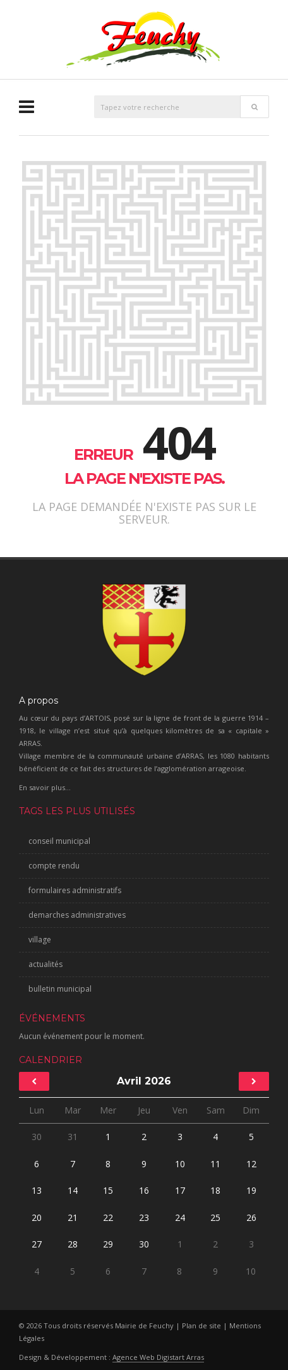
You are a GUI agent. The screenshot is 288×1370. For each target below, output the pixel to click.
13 (37, 1190)
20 (37, 1217)
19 (251, 1190)
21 (73, 1217)
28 (73, 1244)
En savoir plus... (45, 787)
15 (108, 1190)
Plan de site (201, 1325)
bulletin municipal (60, 988)
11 (215, 1164)
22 (108, 1217)
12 (251, 1164)
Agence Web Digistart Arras (158, 1357)
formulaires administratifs (74, 890)
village (39, 939)
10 (180, 1164)
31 (73, 1137)
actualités (45, 964)
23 (144, 1217)
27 (37, 1244)
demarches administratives (77, 915)
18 (215, 1190)
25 (215, 1217)
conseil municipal (59, 841)
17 (180, 1190)
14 (73, 1190)
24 (180, 1217)
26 (251, 1217)
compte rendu (54, 865)
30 (37, 1137)
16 (144, 1190)
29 (108, 1244)
